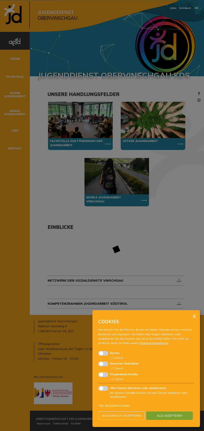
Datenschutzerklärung (153, 343)
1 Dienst (116, 357)
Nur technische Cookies (114, 405)
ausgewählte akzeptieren (121, 415)
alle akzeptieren (169, 415)
